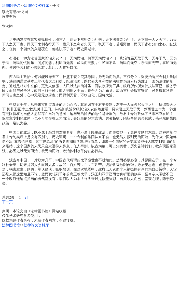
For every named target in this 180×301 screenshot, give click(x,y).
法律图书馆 (11, 6)
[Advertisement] (90, 263)
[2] (25, 197)
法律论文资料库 (36, 6)
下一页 (7, 202)
